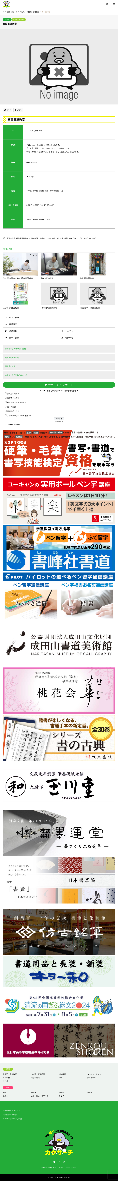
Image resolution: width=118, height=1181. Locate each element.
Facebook (59, 1162)
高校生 (5, 1096)
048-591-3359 (31, 162)
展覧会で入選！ (13, 398)
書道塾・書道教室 (19, 19)
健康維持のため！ (14, 411)
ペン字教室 (14, 317)
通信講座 (13, 331)
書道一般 (55, 238)
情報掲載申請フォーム (11, 1110)
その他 (5, 1081)
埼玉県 (7, 19)
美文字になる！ (13, 394)
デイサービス (92, 1078)
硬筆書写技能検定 (23, 238)
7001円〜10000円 (90, 238)
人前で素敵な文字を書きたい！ (19, 416)
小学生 (61, 1093)
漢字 (61, 238)
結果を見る (59, 422)
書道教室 (13, 324)
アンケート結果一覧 (12, 425)
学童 (60, 1078)
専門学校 (69, 338)
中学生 (89, 1093)
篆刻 (66, 238)
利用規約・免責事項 (48, 1167)
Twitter (54, 1162)
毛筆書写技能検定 (38, 238)
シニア (61, 1096)
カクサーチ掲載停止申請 (12, 1119)
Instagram (64, 1162)
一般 (4, 1093)
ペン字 (48, 238)
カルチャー (70, 331)
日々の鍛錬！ (12, 407)
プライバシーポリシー (67, 1167)
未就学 (33, 1093)
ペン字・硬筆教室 (38, 1074)
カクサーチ (52, 1177)
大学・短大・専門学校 (39, 1096)
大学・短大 (14, 338)
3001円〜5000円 (75, 238)
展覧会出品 (11, 238)
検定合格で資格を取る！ (16, 402)
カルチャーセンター (95, 1074)
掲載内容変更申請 (10, 1115)
